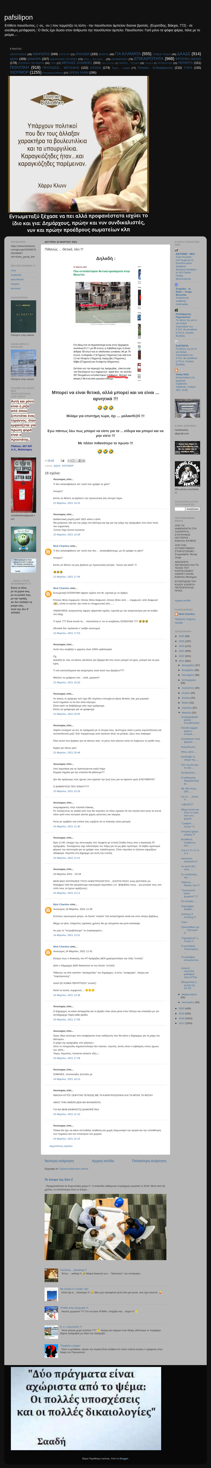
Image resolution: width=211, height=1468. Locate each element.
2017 (182, 1023)
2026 (182, 636)
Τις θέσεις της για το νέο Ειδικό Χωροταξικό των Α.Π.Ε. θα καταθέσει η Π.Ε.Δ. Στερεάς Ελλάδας (186, 328)
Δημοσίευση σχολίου (61, 1146)
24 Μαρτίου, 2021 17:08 (66, 1019)
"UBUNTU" (187, 804)
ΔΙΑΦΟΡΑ (34, 59)
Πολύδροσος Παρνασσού (183, 315)
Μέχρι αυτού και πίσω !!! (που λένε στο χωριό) (190, 814)
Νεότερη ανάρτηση (59, 1161)
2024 (182, 646)
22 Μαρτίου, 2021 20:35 (66, 714)
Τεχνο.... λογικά (121, 68)
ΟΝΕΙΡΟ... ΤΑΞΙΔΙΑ (129, 63)
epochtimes (17, 279)
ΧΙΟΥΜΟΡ (19, 72)
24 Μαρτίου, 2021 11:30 (66, 826)
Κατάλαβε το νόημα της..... (190, 758)
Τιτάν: (184, 922)
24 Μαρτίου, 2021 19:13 (66, 1079)
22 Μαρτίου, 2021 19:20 (66, 682)
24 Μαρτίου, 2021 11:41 (66, 858)
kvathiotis (16, 275)
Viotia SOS (182, 374)
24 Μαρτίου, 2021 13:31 (66, 935)
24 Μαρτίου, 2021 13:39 (66, 995)
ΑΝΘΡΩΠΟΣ (41, 54)
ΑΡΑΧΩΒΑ (83, 54)
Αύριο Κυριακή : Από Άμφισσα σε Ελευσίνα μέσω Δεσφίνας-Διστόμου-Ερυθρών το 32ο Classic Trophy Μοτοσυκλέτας (186, 268)
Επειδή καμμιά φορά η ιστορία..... (189, 730)
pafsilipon (18, 17)
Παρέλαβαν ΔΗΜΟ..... (188, 908)
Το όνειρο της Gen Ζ (59, 1179)
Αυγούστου (188, 687)
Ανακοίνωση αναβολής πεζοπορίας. (182, 300)
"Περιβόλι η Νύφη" (70, 1345)
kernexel (15, 288)
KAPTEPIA (182, 345)
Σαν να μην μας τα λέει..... (190, 766)
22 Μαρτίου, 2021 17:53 (66, 633)
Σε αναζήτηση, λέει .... (189, 876)
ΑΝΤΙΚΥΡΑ (64, 54)
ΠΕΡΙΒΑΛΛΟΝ (164, 63)
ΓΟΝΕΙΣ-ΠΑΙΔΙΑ (162, 54)
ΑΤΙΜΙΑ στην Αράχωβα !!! (74, 1307)
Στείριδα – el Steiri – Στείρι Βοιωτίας (184, 291)
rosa (13, 270)
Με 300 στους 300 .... (189, 790)
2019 (182, 1013)
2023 (182, 651)
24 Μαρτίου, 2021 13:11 (66, 893)
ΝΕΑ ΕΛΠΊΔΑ (108, 63)
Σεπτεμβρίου (189, 680)
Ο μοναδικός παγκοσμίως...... (190, 949)
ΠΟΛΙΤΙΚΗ (19, 67)
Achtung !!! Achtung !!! (188, 916)
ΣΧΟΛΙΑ (95, 67)
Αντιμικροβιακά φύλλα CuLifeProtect (190, 720)
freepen (15, 284)
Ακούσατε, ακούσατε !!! (189, 860)
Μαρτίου (187, 712)
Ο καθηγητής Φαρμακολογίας (190, 780)
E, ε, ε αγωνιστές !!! (71, 1326)
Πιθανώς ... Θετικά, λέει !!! (190, 884)
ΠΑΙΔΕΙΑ (149, 63)
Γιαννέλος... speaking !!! (73, 1270)
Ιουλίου (186, 693)
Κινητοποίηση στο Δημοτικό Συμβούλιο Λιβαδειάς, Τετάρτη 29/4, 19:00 (186, 383)
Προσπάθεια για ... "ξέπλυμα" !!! (190, 930)
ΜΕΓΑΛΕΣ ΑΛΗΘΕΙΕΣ (77, 62)
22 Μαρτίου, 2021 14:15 (66, 503)
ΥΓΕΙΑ (188, 67)
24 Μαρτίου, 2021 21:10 (66, 1114)
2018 (182, 1018)
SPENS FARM (78, 72)
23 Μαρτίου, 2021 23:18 (66, 791)
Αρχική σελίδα (103, 1161)
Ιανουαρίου (188, 1002)
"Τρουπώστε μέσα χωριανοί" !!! (189, 893)
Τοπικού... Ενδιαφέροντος (155, 67)
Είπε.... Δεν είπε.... (94, 59)
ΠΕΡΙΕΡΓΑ (185, 62)
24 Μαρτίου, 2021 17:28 (66, 1058)
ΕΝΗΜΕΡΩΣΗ (119, 59)
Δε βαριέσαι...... (190, 772)
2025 (182, 641)
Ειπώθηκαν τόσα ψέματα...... (190, 740)
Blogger (124, 1458)
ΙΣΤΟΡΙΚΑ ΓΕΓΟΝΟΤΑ (31, 63)
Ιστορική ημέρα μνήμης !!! (189, 833)
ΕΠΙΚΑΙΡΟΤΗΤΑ (148, 58)
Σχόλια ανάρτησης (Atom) (74, 1168)
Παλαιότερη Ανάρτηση (149, 1161)
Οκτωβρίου (188, 675)
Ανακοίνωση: (188, 747)
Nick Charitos (61, 546)
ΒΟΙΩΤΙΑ (104, 54)
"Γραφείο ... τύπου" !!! (188, 825)
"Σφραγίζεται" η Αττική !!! (189, 940)
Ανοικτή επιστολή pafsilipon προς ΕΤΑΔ (189, 973)
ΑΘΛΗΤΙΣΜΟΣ (18, 54)
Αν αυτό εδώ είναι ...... (188, 868)
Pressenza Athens (53, 72)
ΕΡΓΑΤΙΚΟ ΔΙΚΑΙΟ (188, 59)
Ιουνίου (186, 697)
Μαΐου (185, 702)
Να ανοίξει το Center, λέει (74, 1288)
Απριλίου (187, 707)
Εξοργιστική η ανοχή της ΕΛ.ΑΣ (189, 985)
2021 (182, 660)
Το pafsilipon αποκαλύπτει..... (190, 960)
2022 (182, 656)
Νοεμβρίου (188, 670)
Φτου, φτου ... (189, 751)
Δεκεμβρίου (188, 665)
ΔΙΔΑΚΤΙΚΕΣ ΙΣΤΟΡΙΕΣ (63, 59)
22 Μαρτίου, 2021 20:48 (66, 752)
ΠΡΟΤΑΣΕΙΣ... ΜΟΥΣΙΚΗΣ (61, 67)
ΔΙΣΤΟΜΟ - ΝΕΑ (185, 254)
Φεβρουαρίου (189, 994)
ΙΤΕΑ (53, 63)
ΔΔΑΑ (14, 59)
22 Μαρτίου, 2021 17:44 (66, 576)
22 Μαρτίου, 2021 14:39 (66, 534)
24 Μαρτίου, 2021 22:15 (66, 1138)
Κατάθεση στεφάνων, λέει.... (188, 842)
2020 (182, 1008)
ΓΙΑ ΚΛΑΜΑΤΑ (128, 53)
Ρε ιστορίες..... (189, 901)
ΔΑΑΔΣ (183, 53)
